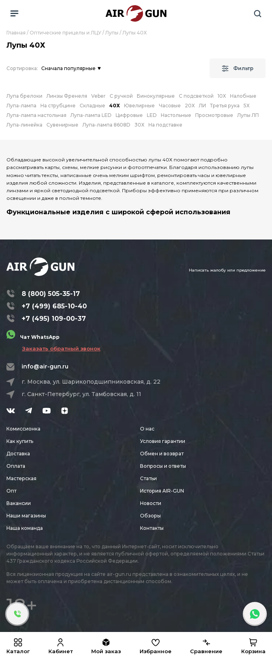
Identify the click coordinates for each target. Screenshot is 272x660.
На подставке (165, 125)
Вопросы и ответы (163, 466)
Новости (150, 503)
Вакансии (18, 503)
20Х (190, 106)
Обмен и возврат (162, 454)
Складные (92, 106)
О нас (147, 429)
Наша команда (24, 528)
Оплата (15, 466)
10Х (222, 96)
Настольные (176, 115)
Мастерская (21, 478)
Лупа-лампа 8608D (106, 125)
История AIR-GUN (162, 491)
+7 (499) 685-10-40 (54, 306)
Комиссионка (23, 429)
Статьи (148, 478)
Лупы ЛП (248, 115)
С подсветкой (196, 96)
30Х (139, 125)
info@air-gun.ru (45, 366)
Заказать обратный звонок (61, 348)
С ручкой (121, 96)
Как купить (19, 441)
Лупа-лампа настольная (36, 115)
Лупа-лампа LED (91, 115)
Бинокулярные (156, 96)
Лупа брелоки (24, 96)
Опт (11, 491)
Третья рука (225, 106)
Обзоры (150, 516)
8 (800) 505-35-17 (51, 294)
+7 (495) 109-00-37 (54, 318)
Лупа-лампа (21, 106)
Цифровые (129, 115)
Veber (98, 96)
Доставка (18, 454)
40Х (114, 106)
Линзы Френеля (66, 96)
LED (152, 115)
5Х (247, 106)
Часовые (170, 106)
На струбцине (58, 106)
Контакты (152, 528)
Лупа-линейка (24, 125)
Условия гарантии (162, 441)
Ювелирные (139, 106)
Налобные (243, 96)
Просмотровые (214, 115)
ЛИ (202, 106)
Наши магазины (26, 516)
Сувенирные (62, 125)
